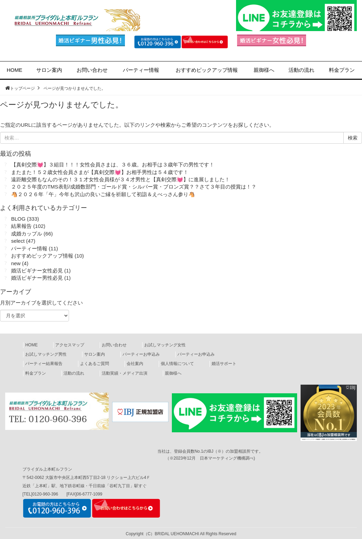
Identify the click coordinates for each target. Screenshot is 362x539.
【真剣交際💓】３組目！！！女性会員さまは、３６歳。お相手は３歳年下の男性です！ (112, 164)
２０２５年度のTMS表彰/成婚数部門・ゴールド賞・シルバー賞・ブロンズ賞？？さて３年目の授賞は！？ (133, 187)
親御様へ (264, 70)
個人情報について (177, 363)
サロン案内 (49, 70)
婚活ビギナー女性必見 (37, 270)
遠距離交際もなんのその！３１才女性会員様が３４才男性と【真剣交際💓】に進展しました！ (120, 179)
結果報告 (21, 226)
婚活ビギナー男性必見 (37, 278)
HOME (14, 70)
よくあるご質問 (94, 363)
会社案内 (135, 363)
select (18, 241)
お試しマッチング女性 (165, 345)
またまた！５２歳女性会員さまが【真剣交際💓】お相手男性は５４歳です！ (99, 172)
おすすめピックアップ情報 (42, 256)
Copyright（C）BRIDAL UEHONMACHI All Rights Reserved (181, 533)
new (16, 263)
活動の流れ (301, 70)
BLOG (18, 219)
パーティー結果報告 (43, 363)
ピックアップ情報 (207, 70)
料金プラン (342, 70)
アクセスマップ (69, 345)
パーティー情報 (141, 70)
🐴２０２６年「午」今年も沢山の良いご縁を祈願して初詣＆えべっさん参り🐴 (103, 194)
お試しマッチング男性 (46, 354)
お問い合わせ (92, 70)
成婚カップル (26, 234)
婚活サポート (224, 363)
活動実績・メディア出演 (124, 373)
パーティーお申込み (141, 354)
